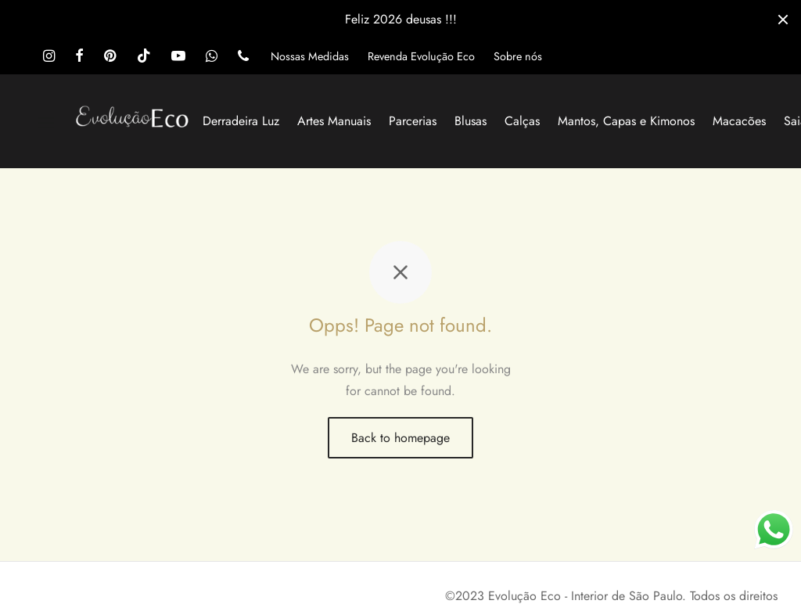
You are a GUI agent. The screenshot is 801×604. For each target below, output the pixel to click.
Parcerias (412, 121)
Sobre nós (518, 56)
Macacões (739, 121)
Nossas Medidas (310, 56)
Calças (522, 121)
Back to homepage (400, 438)
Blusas (470, 121)
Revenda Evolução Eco (421, 56)
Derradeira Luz (241, 121)
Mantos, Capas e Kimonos (626, 121)
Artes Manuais (334, 121)
